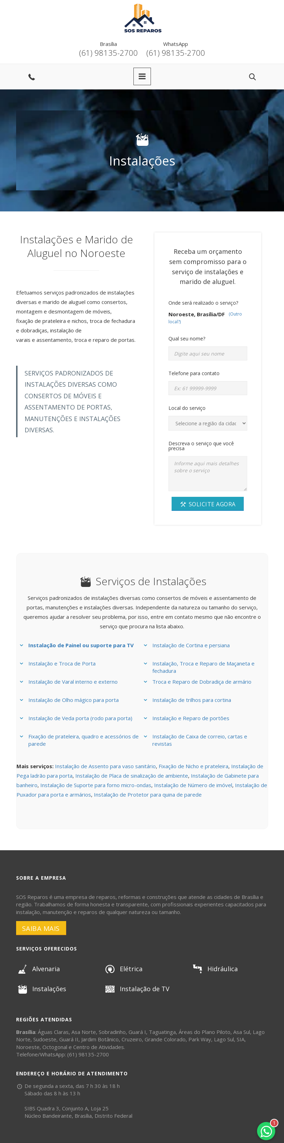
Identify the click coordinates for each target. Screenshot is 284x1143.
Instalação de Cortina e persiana (191, 645)
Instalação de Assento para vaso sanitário (105, 766)
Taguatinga (162, 1031)
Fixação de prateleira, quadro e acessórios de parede (83, 740)
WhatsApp (175, 43)
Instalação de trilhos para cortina (191, 699)
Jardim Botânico (100, 1039)
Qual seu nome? (186, 338)
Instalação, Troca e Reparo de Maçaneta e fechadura (203, 667)
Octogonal (54, 1046)
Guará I (137, 1031)
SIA (240, 1039)
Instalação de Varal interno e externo (73, 681)
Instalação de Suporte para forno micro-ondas (95, 785)
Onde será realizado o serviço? (203, 302)
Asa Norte (83, 1031)
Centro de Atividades (98, 1046)
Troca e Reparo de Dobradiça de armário (201, 681)
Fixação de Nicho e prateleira (193, 766)
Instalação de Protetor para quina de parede (148, 794)
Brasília (108, 43)
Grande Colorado (165, 1039)
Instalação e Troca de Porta (62, 663)
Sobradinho (112, 1031)
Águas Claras (53, 1031)
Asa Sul (241, 1031)
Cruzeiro (132, 1039)
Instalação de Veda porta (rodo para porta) (80, 718)
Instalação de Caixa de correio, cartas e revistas (199, 740)
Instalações (41, 989)
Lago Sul (224, 1039)
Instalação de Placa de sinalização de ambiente (131, 775)
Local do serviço (187, 408)
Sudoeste (44, 1039)
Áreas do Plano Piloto (204, 1031)
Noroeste (28, 1046)
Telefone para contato (194, 373)
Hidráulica (214, 969)
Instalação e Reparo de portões (190, 718)
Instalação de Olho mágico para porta (73, 699)
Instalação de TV (136, 989)
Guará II (68, 1039)
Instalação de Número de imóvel (193, 785)
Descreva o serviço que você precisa (201, 446)
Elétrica (123, 969)
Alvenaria (38, 969)
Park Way (199, 1039)
